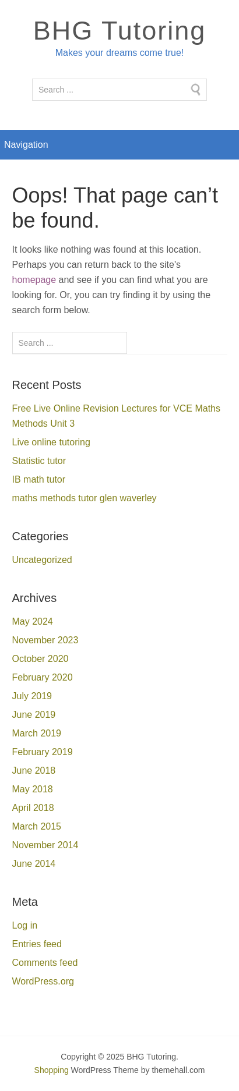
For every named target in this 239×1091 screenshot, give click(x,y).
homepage (34, 280)
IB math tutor (39, 479)
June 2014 (34, 864)
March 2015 (37, 826)
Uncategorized (42, 560)
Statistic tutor (39, 461)
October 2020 (40, 659)
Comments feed (45, 963)
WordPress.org (43, 981)
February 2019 (42, 752)
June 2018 (34, 770)
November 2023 (45, 640)
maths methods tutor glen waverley (84, 498)
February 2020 (42, 677)
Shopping (51, 1070)
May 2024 (32, 621)
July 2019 (32, 696)
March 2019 (37, 733)
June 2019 (34, 715)
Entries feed (37, 944)
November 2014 (45, 845)
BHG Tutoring (119, 30)
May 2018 (32, 789)
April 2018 (33, 808)
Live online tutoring (51, 442)
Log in (25, 925)
